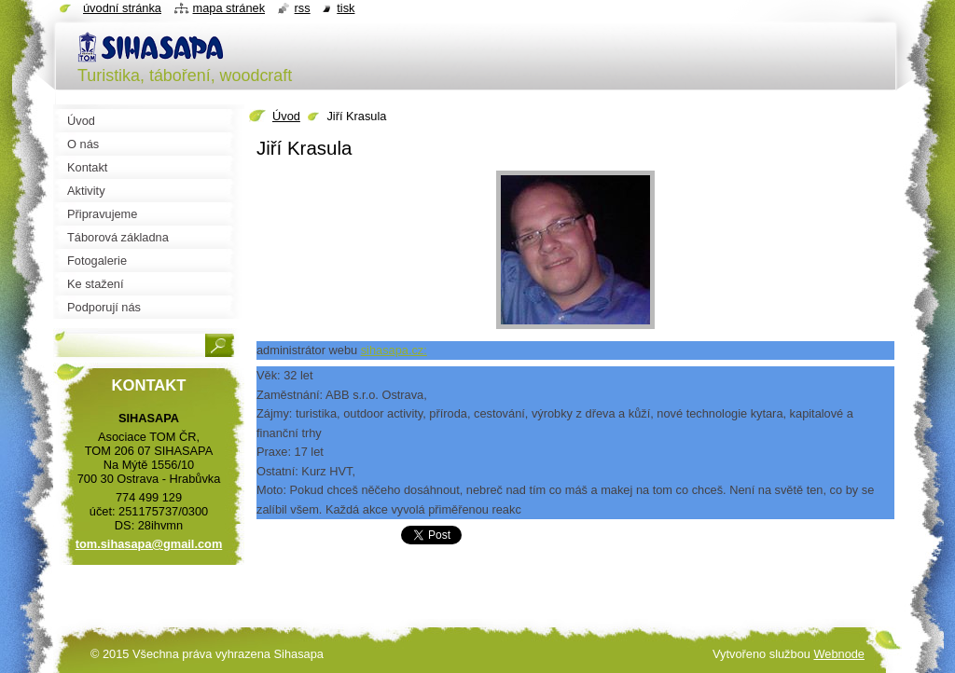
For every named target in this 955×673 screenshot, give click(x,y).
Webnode (839, 654)
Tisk (345, 8)
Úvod (286, 116)
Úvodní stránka (122, 8)
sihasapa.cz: (394, 350)
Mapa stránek (229, 8)
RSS (303, 8)
